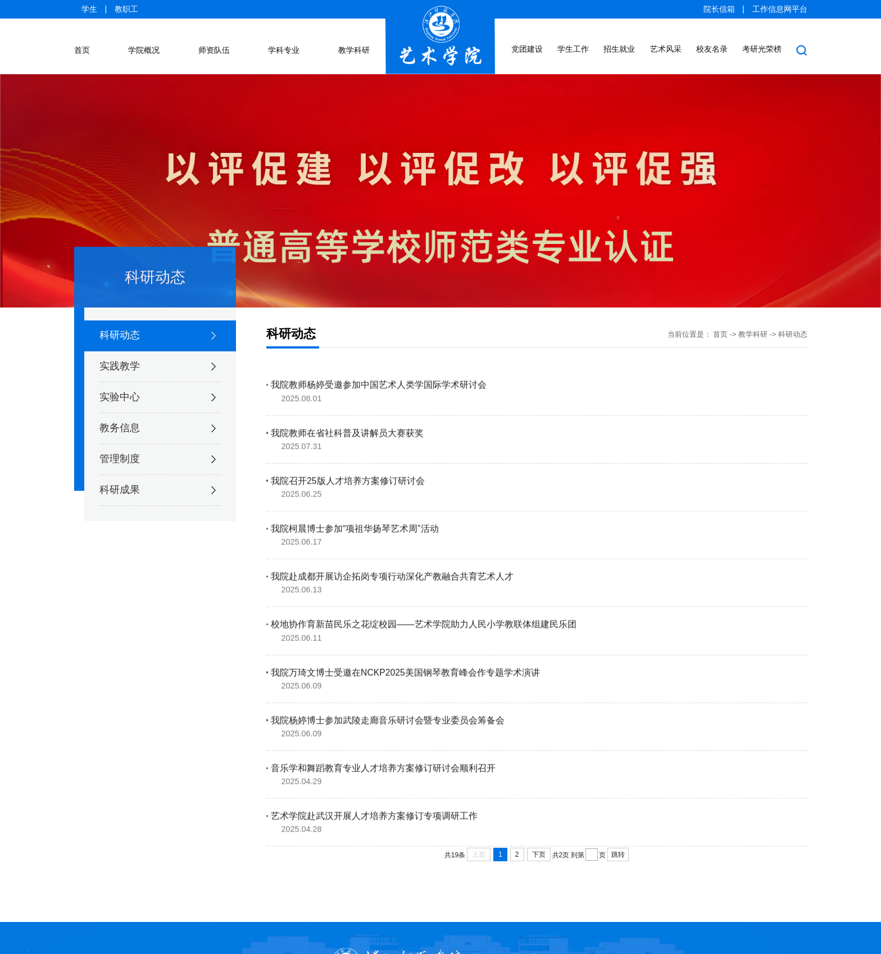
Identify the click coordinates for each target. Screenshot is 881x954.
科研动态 (119, 321)
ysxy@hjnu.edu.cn (778, 937)
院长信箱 (719, 9)
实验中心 (119, 383)
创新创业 (234, 862)
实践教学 (119, 352)
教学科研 (753, 321)
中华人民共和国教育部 (623, 862)
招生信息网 (165, 862)
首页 (720, 321)
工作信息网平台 (779, 9)
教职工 (126, 9)
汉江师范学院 (96, 862)
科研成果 (119, 476)
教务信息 (119, 414)
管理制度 (119, 445)
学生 (89, 9)
